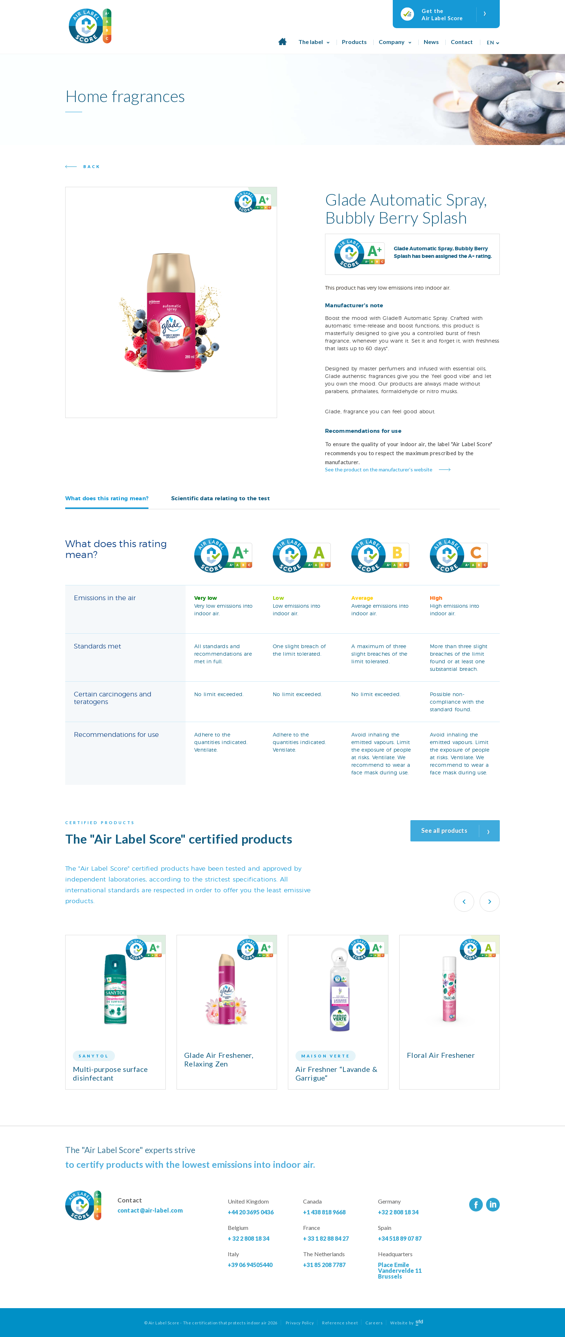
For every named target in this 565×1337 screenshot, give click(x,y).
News (431, 41)
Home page (282, 45)
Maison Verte (325, 1056)
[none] (491, 40)
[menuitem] (491, 40)
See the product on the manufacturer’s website (378, 469)
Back (92, 166)
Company (392, 41)
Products (354, 41)
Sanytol (94, 1056)
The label (310, 41)
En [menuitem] (490, 42)
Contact (462, 41)
